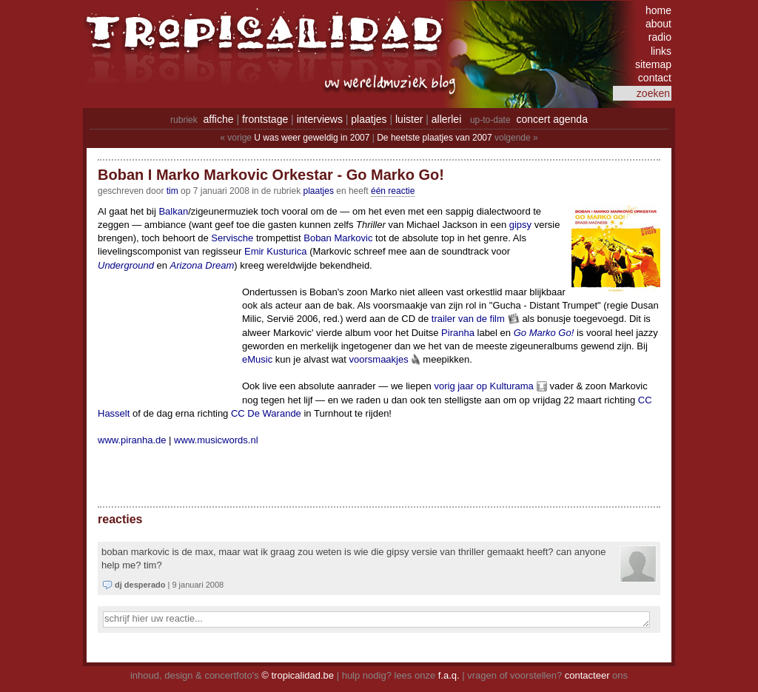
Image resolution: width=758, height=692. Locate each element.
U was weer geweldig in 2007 (311, 137)
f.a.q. (449, 675)
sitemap (653, 64)
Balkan (173, 211)
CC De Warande (266, 413)
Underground (126, 265)
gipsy (520, 224)
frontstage (265, 119)
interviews (320, 119)
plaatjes (368, 119)
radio (659, 37)
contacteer (587, 675)
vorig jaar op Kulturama (483, 386)
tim (172, 191)
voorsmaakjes (379, 359)
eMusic (257, 359)
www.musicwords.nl (216, 440)
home (658, 10)
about (658, 24)
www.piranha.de (132, 440)
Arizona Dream (202, 265)
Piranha (457, 332)
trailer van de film (468, 318)
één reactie (393, 191)
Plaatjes (318, 191)
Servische (232, 237)
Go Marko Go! (544, 332)
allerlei (446, 119)
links (661, 51)
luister (409, 119)
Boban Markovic (337, 237)
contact (654, 78)
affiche (219, 119)
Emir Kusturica (275, 251)
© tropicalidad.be (297, 675)
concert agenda (552, 119)
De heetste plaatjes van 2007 (434, 137)
